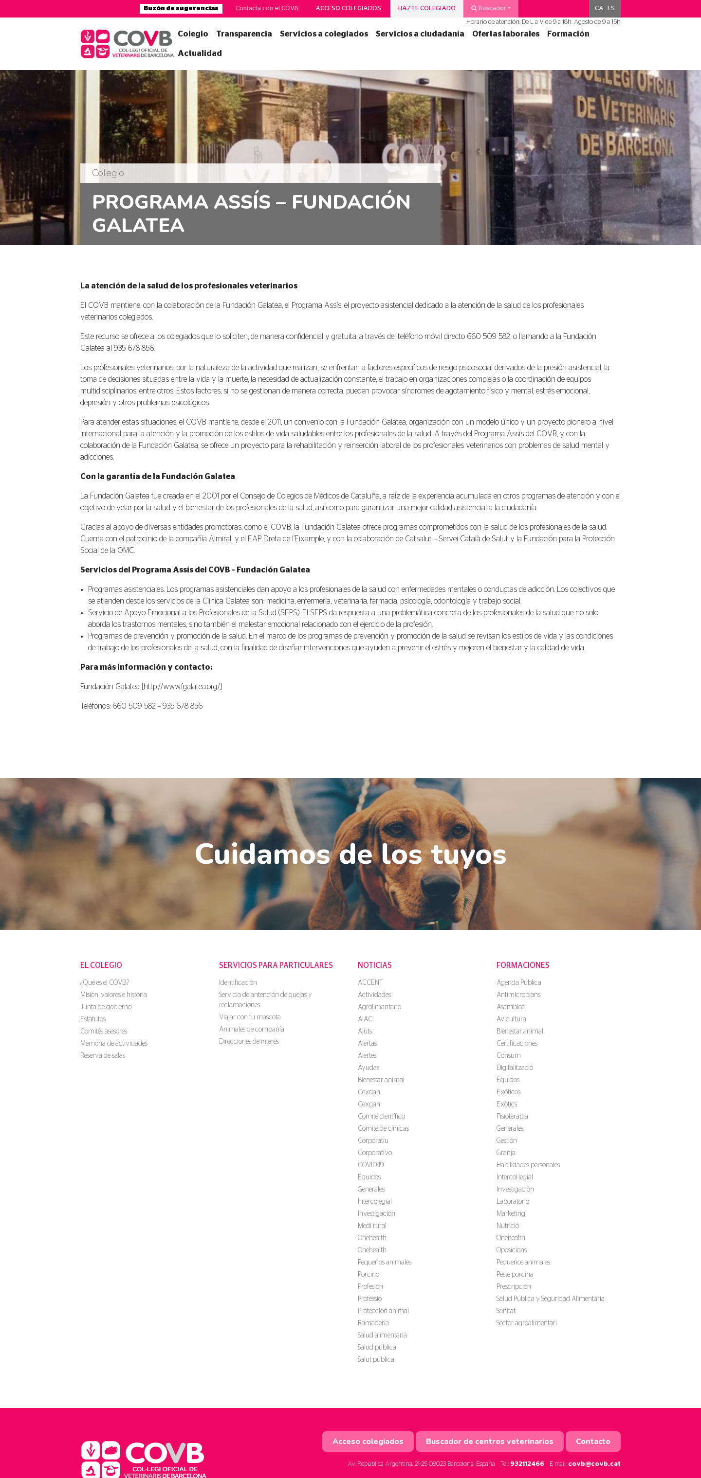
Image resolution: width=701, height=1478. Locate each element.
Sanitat (506, 1311)
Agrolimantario (379, 1007)
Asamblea (511, 1007)
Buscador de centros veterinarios (489, 1441)
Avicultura (511, 1019)
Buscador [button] (488, 8)
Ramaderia (373, 1323)
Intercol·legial (515, 1177)
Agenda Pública (519, 982)
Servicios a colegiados (324, 34)
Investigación (376, 1214)
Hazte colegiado (427, 8)
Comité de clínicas (383, 1128)
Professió (370, 1299)
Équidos (369, 1177)
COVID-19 (371, 1165)
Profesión (370, 1286)
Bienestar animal (381, 1080)
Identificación (238, 982)
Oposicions (512, 1250)
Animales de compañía (251, 1029)
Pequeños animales (384, 1262)
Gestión (507, 1141)
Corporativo (375, 1153)
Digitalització (515, 1068)
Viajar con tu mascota (250, 1017)
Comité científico (381, 1116)
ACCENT (370, 982)
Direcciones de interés (249, 1041)
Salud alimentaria (382, 1335)
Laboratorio (513, 1201)
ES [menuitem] (611, 8)
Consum (509, 1055)
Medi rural (372, 1226)
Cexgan (369, 1092)
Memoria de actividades (114, 1043)
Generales (371, 1189)
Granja (506, 1153)
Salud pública (377, 1347)
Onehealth (372, 1238)
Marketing (511, 1214)
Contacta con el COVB (267, 8)
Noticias (375, 965)
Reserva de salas (102, 1055)
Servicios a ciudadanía (420, 34)
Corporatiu (373, 1141)
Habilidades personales (528, 1165)
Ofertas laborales (505, 34)
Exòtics (507, 1104)
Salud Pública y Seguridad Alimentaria (551, 1299)
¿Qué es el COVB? (104, 982)
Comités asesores (103, 1031)
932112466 (527, 1464)
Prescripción (514, 1286)
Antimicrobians (518, 995)
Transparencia (244, 34)
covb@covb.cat (594, 1464)
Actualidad (200, 53)
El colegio (101, 965)
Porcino (368, 1274)
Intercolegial (375, 1201)
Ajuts (365, 1031)
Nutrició (508, 1226)
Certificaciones (517, 1043)
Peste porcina (515, 1274)
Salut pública (376, 1359)
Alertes (367, 1055)
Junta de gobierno (105, 1007)
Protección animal (383, 1311)
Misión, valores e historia (113, 995)
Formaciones (523, 965)
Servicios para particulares (276, 965)
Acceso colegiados (348, 8)
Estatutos (93, 1019)
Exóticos (508, 1092)
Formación (568, 34)
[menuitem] (599, 9)
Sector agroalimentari (527, 1323)
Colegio (193, 34)
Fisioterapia (512, 1116)
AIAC (365, 1019)
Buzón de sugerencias (181, 8)
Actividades (374, 995)
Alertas (367, 1043)
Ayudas (368, 1068)
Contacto (593, 1441)
